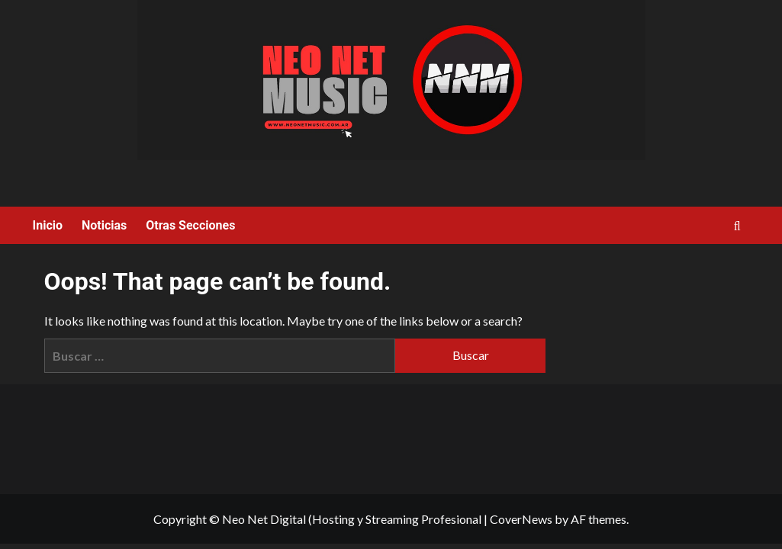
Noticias (104, 225)
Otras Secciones (190, 225)
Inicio (48, 225)
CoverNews (521, 519)
